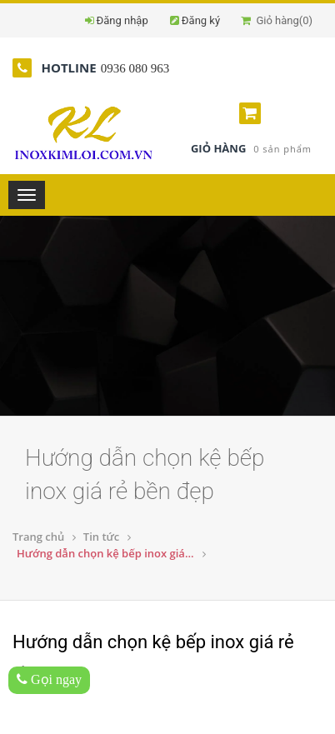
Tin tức (101, 536)
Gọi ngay (49, 679)
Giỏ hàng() (276, 20)
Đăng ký (201, 20)
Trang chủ (38, 536)
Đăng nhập (122, 20)
